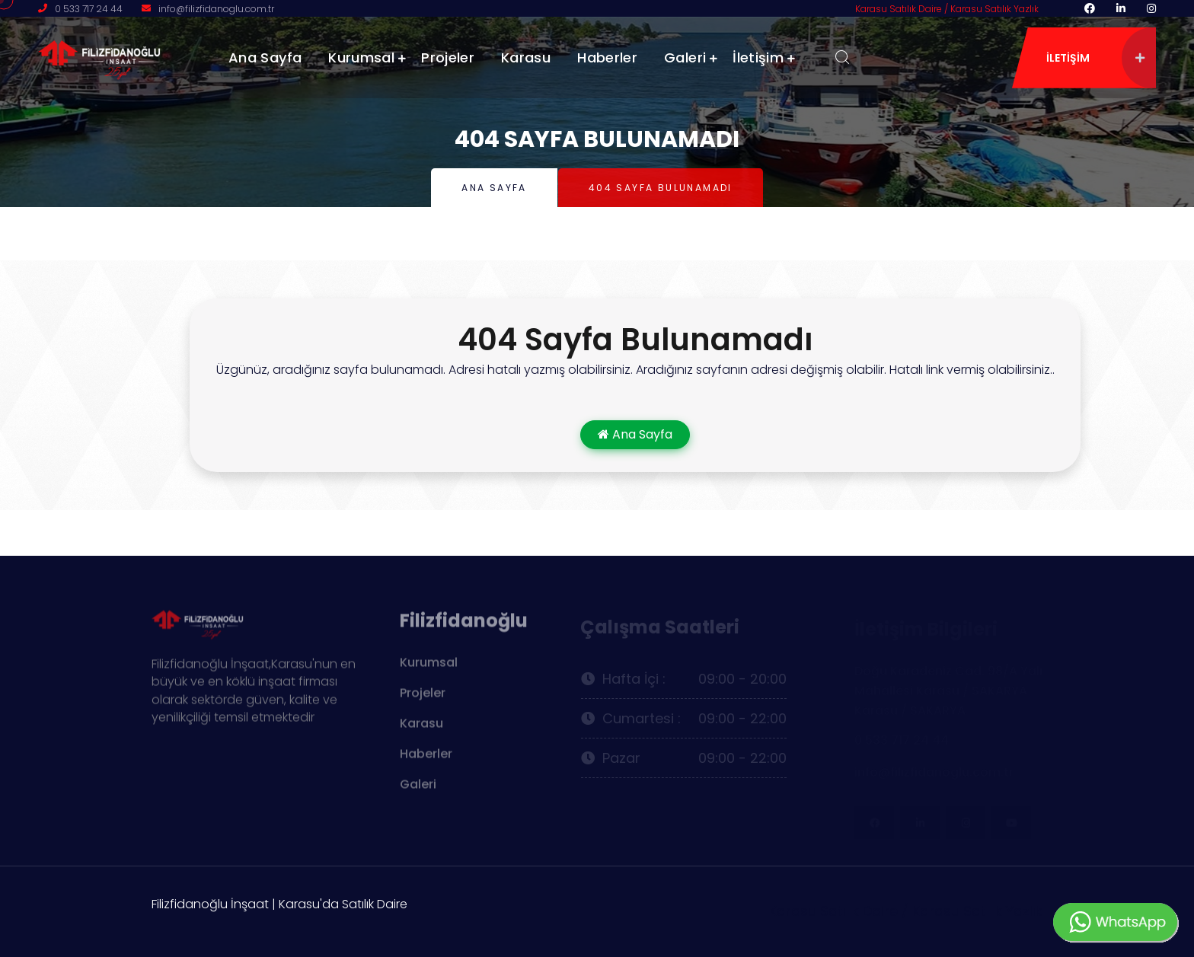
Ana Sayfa (265, 57)
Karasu (526, 57)
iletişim (1095, 57)
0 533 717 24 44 (89, 8)
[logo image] (114, 56)
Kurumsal (361, 57)
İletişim (758, 57)
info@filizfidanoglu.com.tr (216, 8)
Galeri (685, 57)
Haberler (607, 57)
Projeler (447, 57)
